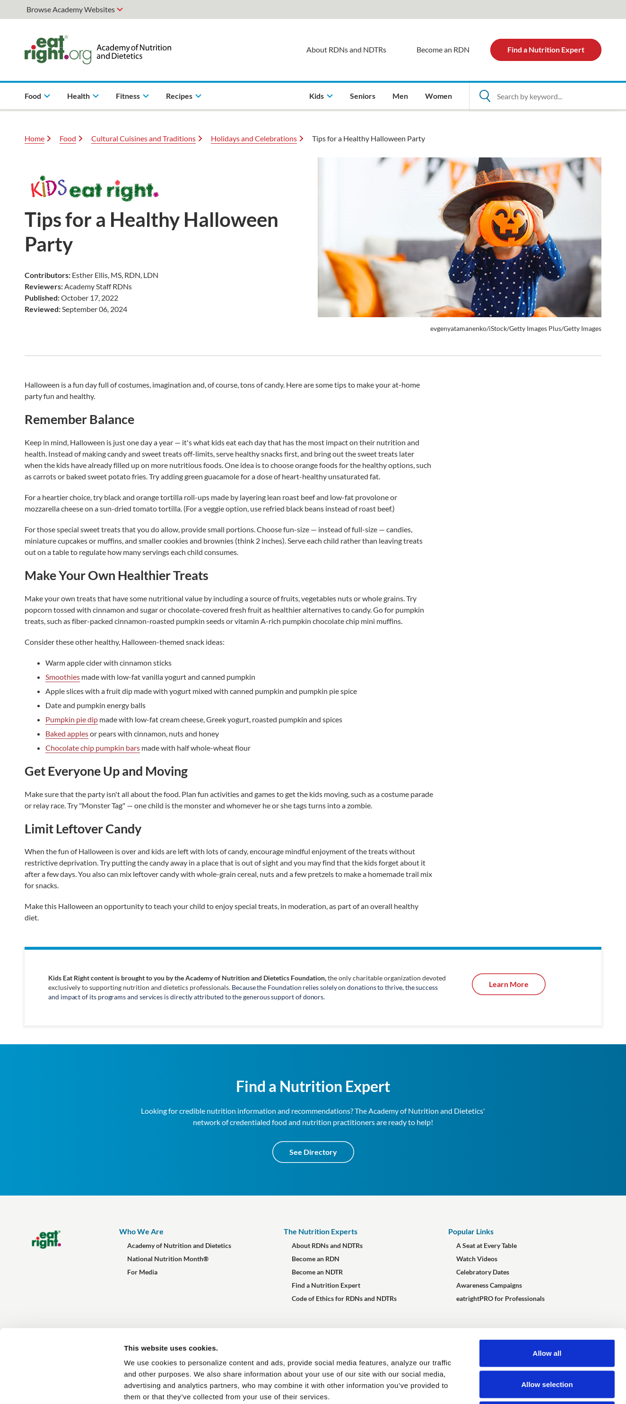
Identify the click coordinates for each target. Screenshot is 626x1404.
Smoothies (62, 676)
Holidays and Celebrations (254, 138)
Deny (547, 1342)
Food (68, 138)
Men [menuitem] (400, 95)
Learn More (509, 983)
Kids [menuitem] (316, 95)
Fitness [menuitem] (128, 95)
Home (34, 138)
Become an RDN (443, 49)
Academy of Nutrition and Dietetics (179, 1245)
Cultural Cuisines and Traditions (143, 138)
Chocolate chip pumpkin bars (92, 747)
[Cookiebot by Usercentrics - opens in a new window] (61, 1385)
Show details (496, 1385)
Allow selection (547, 1311)
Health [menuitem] (78, 95)
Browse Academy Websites (70, 9)
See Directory (313, 1151)
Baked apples (66, 733)
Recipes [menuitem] (179, 95)
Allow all (547, 1280)
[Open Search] (484, 96)
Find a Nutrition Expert (545, 49)
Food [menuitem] (33, 95)
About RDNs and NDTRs (346, 49)
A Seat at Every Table (486, 1245)
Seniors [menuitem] (362, 95)
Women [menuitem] (438, 95)
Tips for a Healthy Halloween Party (368, 138)
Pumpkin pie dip (71, 719)
